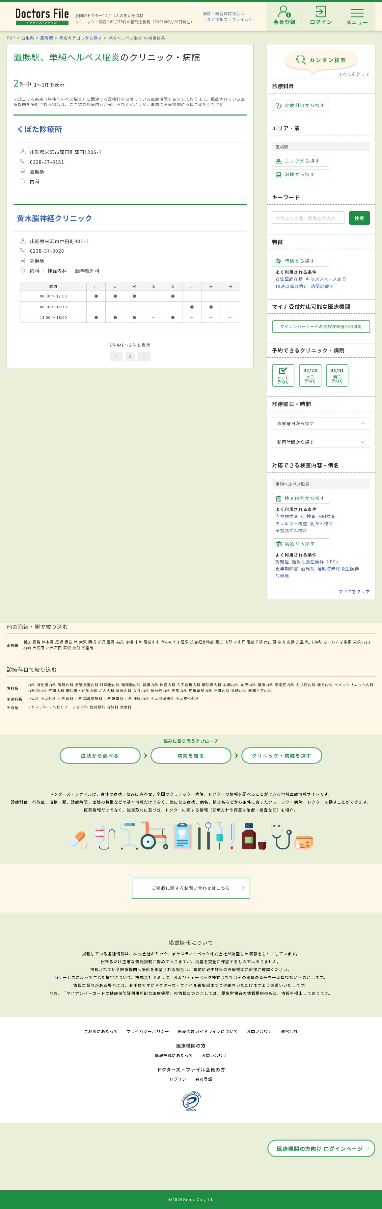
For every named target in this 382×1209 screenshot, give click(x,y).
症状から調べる (100, 755)
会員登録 (203, 1079)
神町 (318, 641)
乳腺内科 (239, 690)
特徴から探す (295, 261)
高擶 (291, 641)
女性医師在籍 (289, 279)
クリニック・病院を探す (282, 755)
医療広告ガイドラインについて (208, 1031)
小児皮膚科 (114, 698)
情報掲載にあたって (174, 1055)
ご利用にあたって (101, 1031)
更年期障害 (286, 568)
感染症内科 (284, 684)
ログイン (178, 1079)
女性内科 (141, 690)
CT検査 (308, 516)
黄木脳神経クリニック (55, 218)
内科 (31, 684)
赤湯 (129, 641)
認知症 (282, 561)
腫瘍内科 (265, 684)
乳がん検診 (321, 523)
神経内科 (168, 684)
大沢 (83, 641)
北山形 (240, 641)
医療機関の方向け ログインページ (320, 1148)
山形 (228, 641)
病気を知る (191, 755)
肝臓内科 (222, 690)
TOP (11, 37)
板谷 (68, 641)
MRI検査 (327, 516)
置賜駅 (46, 37)
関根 (92, 641)
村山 (366, 641)
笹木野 (48, 641)
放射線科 (97, 706)
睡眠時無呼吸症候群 (338, 568)
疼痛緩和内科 (200, 690)
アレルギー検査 (291, 523)
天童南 (88, 647)
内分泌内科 (37, 690)
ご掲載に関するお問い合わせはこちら (191, 888)
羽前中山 (152, 641)
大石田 (38, 647)
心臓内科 (231, 684)
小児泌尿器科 (162, 698)
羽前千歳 (255, 641)
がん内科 (107, 690)
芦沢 (67, 647)
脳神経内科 (160, 690)
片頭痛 (282, 575)
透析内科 (124, 690)
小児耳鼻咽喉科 (89, 698)
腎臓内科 (150, 684)
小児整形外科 (187, 698)
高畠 (120, 641)
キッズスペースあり (326, 279)
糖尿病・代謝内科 (81, 690)
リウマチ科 (37, 706)
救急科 (126, 706)
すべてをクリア (354, 74)
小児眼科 (66, 698)
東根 (357, 641)
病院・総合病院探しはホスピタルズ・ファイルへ (228, 16)
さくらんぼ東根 (337, 641)
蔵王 (219, 641)
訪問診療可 (322, 286)
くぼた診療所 (39, 129)
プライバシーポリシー (147, 1031)
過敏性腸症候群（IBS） (316, 561)
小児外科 (48, 698)
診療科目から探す (300, 105)
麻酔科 (113, 706)
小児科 (33, 698)
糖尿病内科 (212, 684)
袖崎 (27, 647)
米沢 (101, 641)
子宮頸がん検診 (291, 530)
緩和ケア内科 (260, 690)
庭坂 (59, 641)
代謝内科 (56, 690)
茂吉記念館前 (202, 641)
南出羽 (270, 641)
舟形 (76, 647)
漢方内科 (325, 684)
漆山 (282, 641)
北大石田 (54, 647)
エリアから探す (298, 161)
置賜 (111, 641)
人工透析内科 (189, 684)
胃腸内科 (66, 684)
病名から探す (295, 543)
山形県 (27, 37)
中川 (139, 641)
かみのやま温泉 (175, 641)
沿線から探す (295, 174)
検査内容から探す (300, 498)
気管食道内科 (87, 684)
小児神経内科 (137, 698)
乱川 (309, 641)
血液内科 (248, 684)
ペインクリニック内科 (354, 684)
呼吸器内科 (110, 684)
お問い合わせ (259, 1031)
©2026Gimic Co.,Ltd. (191, 1199)
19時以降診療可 (291, 286)
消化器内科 (46, 684)
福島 (37, 641)
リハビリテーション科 (68, 706)
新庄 (27, 641)
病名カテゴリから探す (80, 37)
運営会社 (289, 1031)
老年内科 (179, 690)
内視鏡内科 (305, 684)
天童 (300, 641)
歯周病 (308, 568)
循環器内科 (131, 684)
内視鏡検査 (286, 516)
